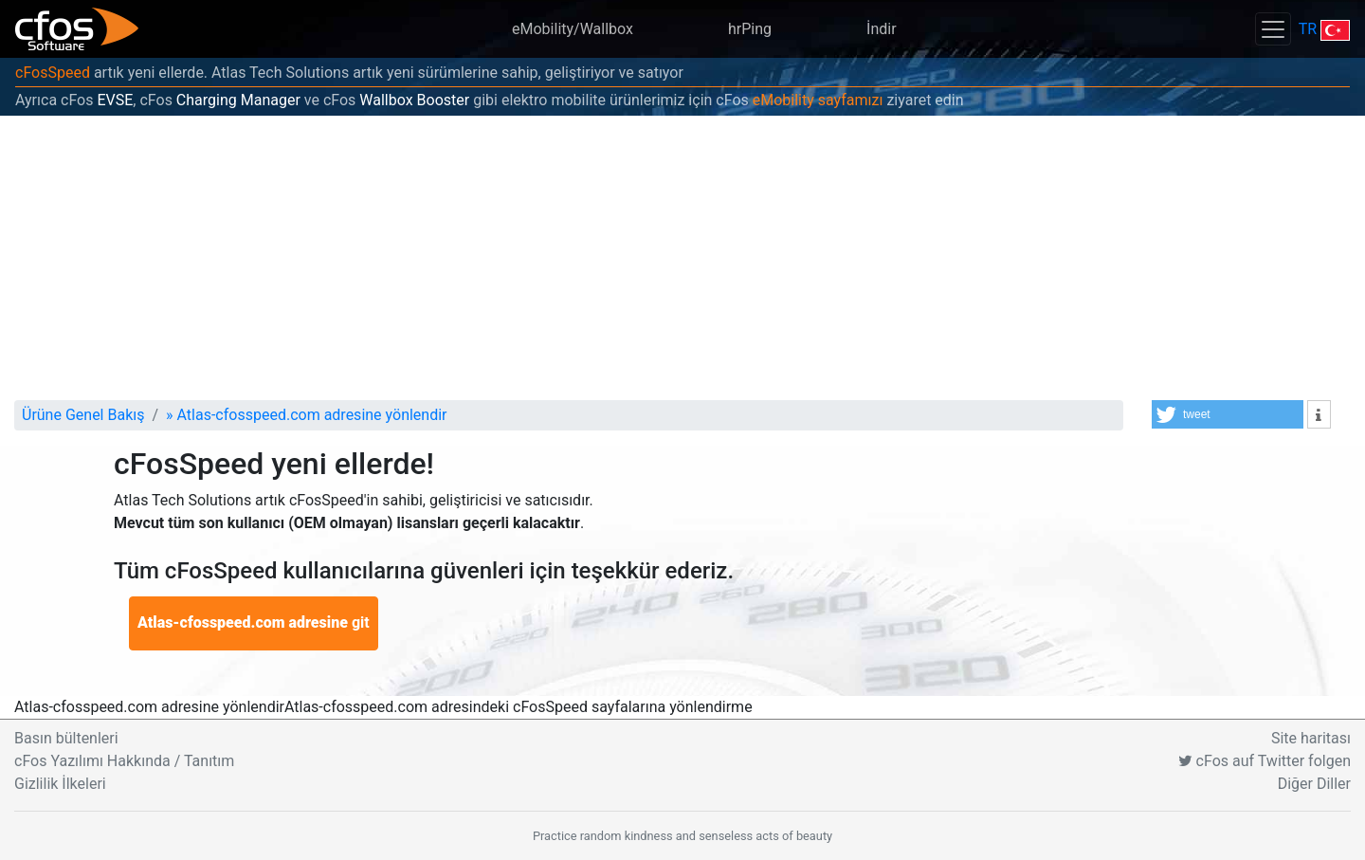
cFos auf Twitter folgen (1264, 761)
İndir (881, 29)
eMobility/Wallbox (572, 29)
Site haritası (1311, 738)
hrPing (750, 29)
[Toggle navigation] (1273, 29)
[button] (1227, 414)
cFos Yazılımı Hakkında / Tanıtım (124, 761)
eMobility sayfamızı (818, 100)
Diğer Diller (1314, 784)
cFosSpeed (52, 73)
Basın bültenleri (66, 738)
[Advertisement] (682, 258)
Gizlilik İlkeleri (60, 784)
